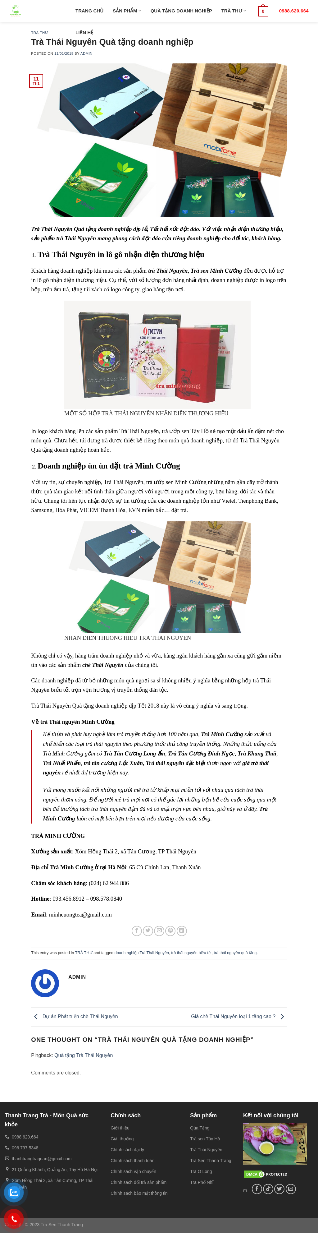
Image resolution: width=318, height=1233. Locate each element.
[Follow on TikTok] (268, 1189)
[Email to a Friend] (159, 931)
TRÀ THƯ (233, 11)
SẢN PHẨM (127, 11)
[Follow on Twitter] (279, 1189)
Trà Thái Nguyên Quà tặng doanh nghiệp (79, 705)
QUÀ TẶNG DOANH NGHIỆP (181, 10)
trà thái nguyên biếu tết (191, 952)
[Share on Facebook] (137, 931)
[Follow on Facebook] (257, 1189)
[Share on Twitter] (148, 931)
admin (86, 53)
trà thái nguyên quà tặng (235, 952)
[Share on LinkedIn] (182, 931)
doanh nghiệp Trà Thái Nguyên (142, 952)
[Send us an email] (291, 1189)
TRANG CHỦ (89, 10)
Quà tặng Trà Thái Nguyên (83, 1055)
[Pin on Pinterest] (170, 931)
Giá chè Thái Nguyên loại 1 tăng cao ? (239, 1016)
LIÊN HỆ (84, 32)
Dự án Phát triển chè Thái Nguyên (74, 1016)
